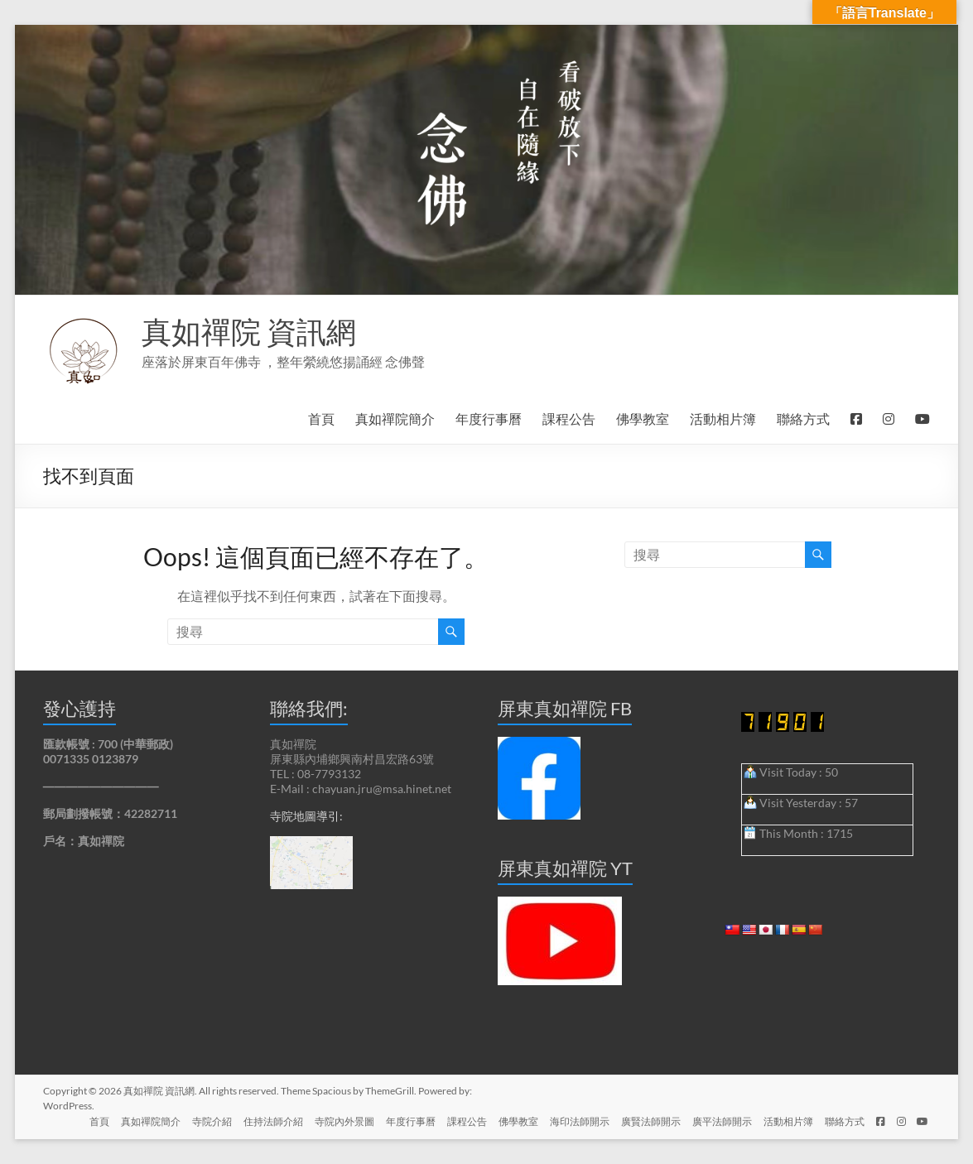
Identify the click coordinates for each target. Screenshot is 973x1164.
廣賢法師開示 (642, 1120)
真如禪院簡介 (395, 418)
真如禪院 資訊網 (249, 331)
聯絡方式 (803, 418)
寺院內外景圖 (327, 1120)
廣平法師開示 (714, 1120)
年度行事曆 (488, 418)
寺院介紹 (191, 1120)
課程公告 (568, 418)
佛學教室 (642, 418)
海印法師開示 (569, 1120)
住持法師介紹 (254, 1120)
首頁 (321, 418)
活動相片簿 (723, 418)
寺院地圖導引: (306, 816)
